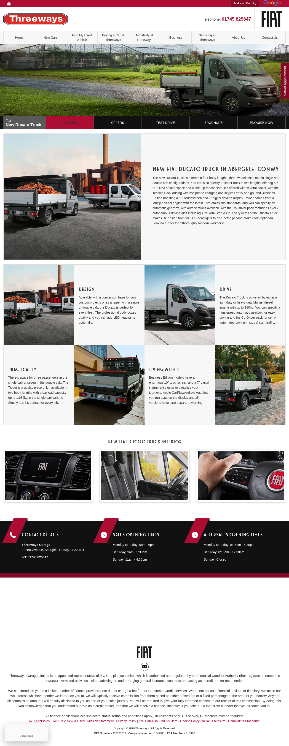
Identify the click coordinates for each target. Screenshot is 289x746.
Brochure (213, 123)
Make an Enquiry (245, 3)
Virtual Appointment (284, 82)
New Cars (50, 37)
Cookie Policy (190, 723)
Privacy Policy (126, 723)
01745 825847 (212, 3)
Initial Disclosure (214, 723)
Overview (69, 123)
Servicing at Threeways (207, 37)
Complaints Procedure (244, 723)
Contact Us (270, 37)
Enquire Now (261, 123)
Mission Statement (100, 723)
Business (175, 37)
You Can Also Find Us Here (158, 723)
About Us (238, 37)
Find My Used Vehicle (81, 37)
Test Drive (165, 123)
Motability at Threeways (144, 37)
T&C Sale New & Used (68, 723)
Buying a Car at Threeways (113, 37)
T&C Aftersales (39, 723)
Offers (117, 123)
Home (19, 37)
